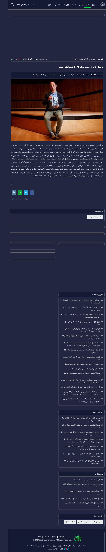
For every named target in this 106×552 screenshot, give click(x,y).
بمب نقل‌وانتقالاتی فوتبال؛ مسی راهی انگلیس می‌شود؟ (79, 500)
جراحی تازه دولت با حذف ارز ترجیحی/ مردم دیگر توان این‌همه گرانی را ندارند (77, 331)
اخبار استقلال (66, 517)
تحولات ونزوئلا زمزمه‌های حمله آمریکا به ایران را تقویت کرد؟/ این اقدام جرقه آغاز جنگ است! (79, 345)
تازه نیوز (98, 4)
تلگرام (43, 532)
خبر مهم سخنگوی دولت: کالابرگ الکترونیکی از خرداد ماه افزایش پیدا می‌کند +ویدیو (77, 380)
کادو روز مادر (93, 517)
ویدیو (47, 4)
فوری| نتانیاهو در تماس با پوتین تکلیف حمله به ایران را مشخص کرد (77, 303)
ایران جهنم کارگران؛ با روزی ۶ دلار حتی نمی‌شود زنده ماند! (77, 324)
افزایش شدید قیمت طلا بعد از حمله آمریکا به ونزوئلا (77, 386)
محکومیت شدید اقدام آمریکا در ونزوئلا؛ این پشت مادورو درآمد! (78, 310)
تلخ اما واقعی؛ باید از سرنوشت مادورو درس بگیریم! (77, 494)
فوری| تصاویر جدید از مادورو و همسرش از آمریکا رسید (76, 374)
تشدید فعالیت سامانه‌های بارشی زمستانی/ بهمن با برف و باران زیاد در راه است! (77, 399)
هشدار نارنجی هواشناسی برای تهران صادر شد (80, 370)
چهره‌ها (63, 4)
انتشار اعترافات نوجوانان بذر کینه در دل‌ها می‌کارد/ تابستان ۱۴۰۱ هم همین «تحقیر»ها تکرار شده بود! (78, 392)
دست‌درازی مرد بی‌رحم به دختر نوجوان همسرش (78, 365)
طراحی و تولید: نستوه (54, 545)
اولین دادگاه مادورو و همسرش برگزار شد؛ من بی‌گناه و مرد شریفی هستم (77, 317)
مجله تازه (54, 4)
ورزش (77, 4)
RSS (35, 532)
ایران (90, 4)
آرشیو (50, 532)
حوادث (70, 4)
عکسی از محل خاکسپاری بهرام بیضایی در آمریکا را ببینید (78, 484)
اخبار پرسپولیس (80, 517)
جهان (84, 4)
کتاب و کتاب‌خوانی (91, 218)
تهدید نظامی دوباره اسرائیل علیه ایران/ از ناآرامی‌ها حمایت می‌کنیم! (78, 338)
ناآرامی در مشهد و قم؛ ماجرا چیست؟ (83, 478)
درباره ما (58, 532)
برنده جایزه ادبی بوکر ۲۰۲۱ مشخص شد (78, 67)
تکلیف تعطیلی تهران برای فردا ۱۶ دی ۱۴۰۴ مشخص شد (77, 360)
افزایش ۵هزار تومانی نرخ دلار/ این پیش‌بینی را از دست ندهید (78, 352)
